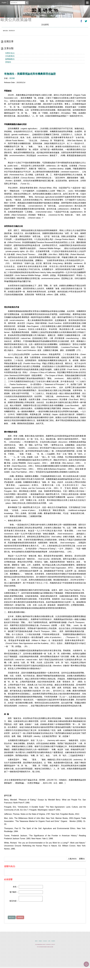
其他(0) (8, 62)
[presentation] (25, 910)
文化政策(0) (9, 56)
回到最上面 (86, 964)
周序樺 (12, 78)
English (4, 2)
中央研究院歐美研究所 (45, 11)
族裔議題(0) (9, 59)
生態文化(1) (9, 53)
